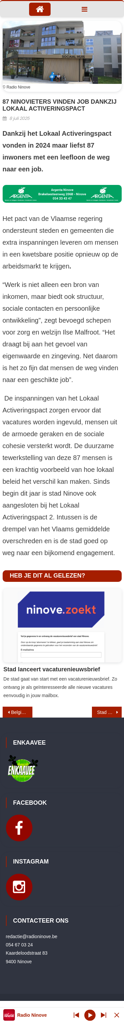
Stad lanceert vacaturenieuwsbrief (51, 669)
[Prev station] (103, 1014)
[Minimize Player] (117, 1014)
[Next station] (76, 1014)
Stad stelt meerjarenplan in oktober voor (109, 712)
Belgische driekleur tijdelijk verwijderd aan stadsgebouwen (21, 712)
